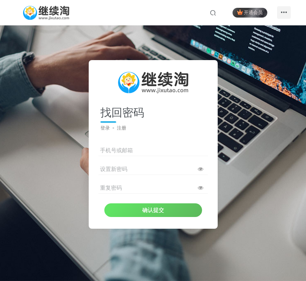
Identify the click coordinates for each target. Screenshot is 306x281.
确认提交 (153, 210)
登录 (105, 128)
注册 (121, 128)
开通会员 (249, 13)
